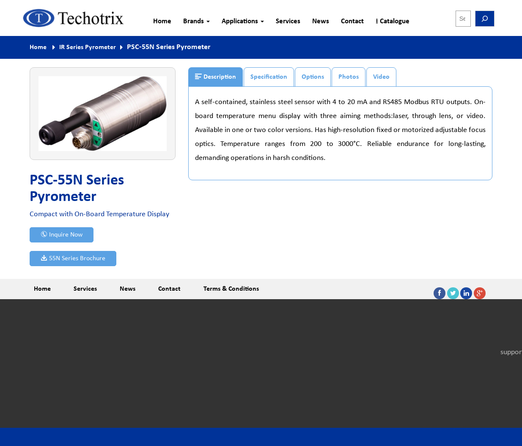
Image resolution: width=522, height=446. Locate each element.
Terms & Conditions (231, 289)
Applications (243, 21)
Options (313, 77)
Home (162, 21)
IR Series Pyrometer (87, 47)
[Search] (485, 19)
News (320, 21)
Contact (352, 21)
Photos (348, 77)
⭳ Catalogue (392, 21)
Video (381, 77)
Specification (268, 77)
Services (288, 21)
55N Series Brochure (73, 258)
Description (215, 76)
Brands (196, 21)
